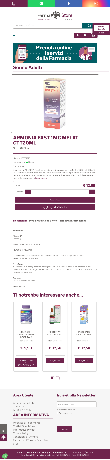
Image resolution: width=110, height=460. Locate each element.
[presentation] (74, 420)
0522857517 (65, 455)
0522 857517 (3, 431)
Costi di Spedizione (24, 426)
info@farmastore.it (46, 455)
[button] (52, 378)
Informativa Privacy (24, 430)
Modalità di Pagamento (26, 423)
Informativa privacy (66, 410)
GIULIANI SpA (21, 148)
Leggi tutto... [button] (41, 178)
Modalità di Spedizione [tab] (43, 220)
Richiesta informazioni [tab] (72, 220)
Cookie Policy (21, 433)
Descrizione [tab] (20, 220)
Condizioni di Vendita (25, 437)
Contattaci (19, 407)
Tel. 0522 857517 (22, 410)
